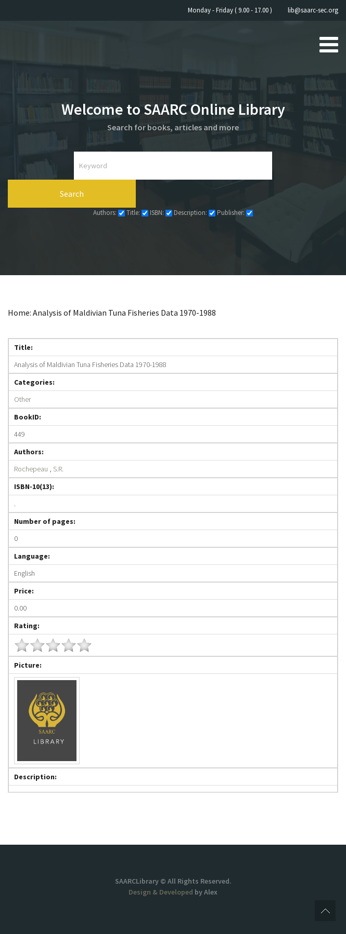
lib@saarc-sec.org (313, 10)
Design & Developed (162, 892)
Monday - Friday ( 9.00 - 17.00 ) (230, 10)
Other (22, 399)
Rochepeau (31, 468)
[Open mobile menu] (328, 44)
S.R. (58, 468)
